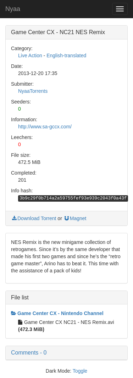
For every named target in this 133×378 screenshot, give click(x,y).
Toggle (80, 371)
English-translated (66, 55)
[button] (66, 353)
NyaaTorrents (33, 91)
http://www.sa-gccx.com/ (45, 126)
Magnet (75, 218)
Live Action (30, 55)
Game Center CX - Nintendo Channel (57, 313)
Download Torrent (33, 218)
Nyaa (12, 8)
